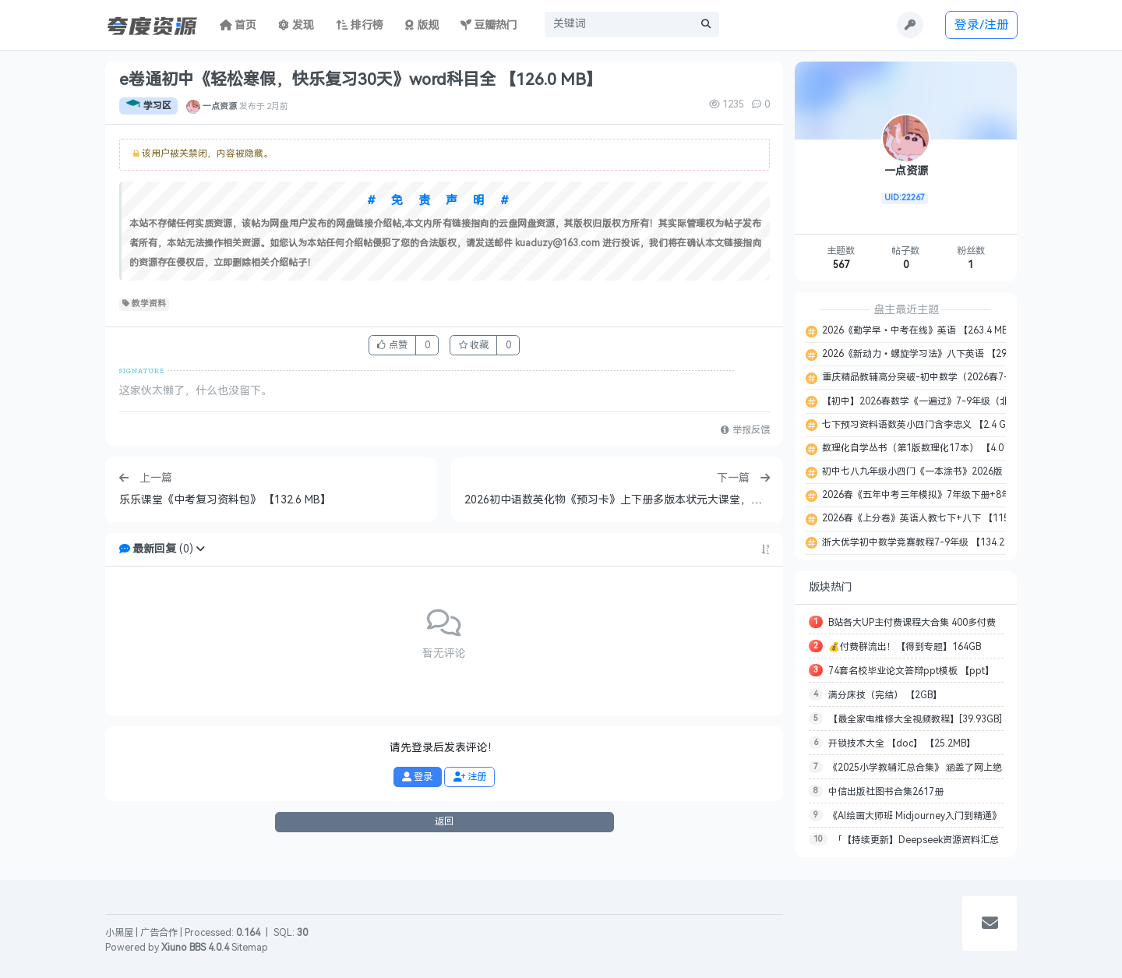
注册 (469, 776)
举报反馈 (745, 430)
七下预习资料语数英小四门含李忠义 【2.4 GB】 (920, 424)
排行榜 (360, 25)
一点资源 (220, 106)
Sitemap (249, 947)
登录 (417, 776)
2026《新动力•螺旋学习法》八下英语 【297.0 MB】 (932, 353)
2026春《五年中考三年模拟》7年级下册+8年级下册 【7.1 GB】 (954, 494)
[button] (200, 549)
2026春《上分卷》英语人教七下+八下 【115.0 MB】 (931, 518)
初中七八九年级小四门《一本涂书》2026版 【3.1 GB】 (936, 471)
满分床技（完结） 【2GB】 (885, 695)
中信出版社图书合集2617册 (886, 791)
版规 (422, 25)
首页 (238, 25)
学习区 (148, 106)
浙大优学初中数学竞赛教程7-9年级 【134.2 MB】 (924, 542)
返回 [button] (444, 821)
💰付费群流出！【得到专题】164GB (904, 646)
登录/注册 (981, 24)
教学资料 (144, 304)
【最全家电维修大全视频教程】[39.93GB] (915, 719)
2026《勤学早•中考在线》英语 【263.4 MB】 (918, 330)
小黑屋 (119, 932)
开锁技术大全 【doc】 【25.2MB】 (902, 743)
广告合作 (159, 932)
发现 (296, 25)
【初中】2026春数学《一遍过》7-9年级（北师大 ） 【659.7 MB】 (960, 401)
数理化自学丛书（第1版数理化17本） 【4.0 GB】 (924, 448)
